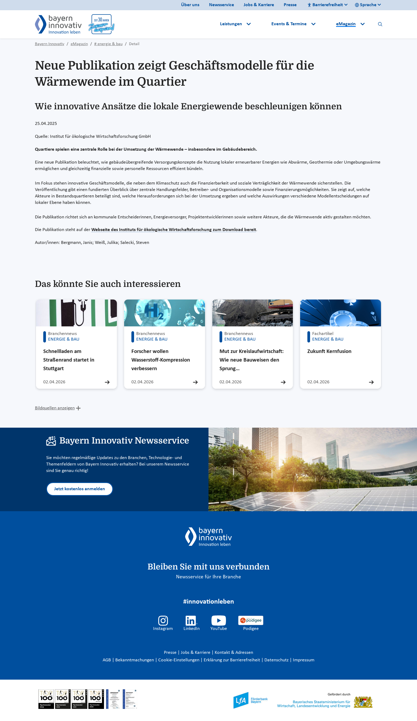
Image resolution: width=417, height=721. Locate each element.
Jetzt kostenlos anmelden (79, 489)
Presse (290, 5)
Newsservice (221, 5)
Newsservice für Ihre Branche (208, 577)
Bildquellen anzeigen (55, 408)
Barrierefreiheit (325, 5)
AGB (107, 660)
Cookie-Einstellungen (178, 660)
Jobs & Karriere (259, 5)
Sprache (365, 5)
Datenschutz (277, 660)
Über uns (190, 5)
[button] (261, 24)
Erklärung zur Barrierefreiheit (232, 660)
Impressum (303, 660)
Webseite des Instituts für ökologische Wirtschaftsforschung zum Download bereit (173, 229)
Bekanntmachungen (135, 660)
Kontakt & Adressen (234, 652)
